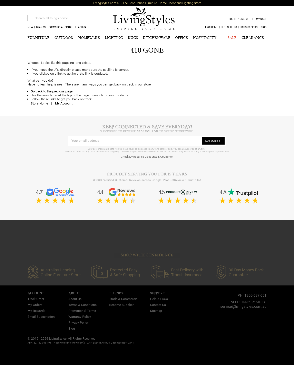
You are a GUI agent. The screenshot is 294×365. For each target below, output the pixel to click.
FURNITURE (38, 38)
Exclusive (211, 27)
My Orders (35, 305)
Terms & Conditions (82, 305)
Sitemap (156, 311)
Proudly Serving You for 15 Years (147, 174)
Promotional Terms (82, 311)
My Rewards (36, 311)
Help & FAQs (159, 299)
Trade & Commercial (123, 299)
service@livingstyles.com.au (243, 306)
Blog (263, 27)
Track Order (36, 299)
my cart (261, 19)
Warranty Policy (79, 317)
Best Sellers (229, 27)
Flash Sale (82, 27)
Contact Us (158, 305)
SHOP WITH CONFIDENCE (147, 255)
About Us (74, 299)
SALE (232, 38)
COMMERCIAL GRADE (60, 27)
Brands (41, 27)
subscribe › (213, 140)
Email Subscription (41, 317)
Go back (36, 91)
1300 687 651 (255, 295)
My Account (63, 103)
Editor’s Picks (248, 27)
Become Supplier (121, 305)
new (30, 27)
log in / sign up (239, 19)
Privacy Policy (78, 323)
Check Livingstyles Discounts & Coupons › (147, 156)
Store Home (39, 103)
